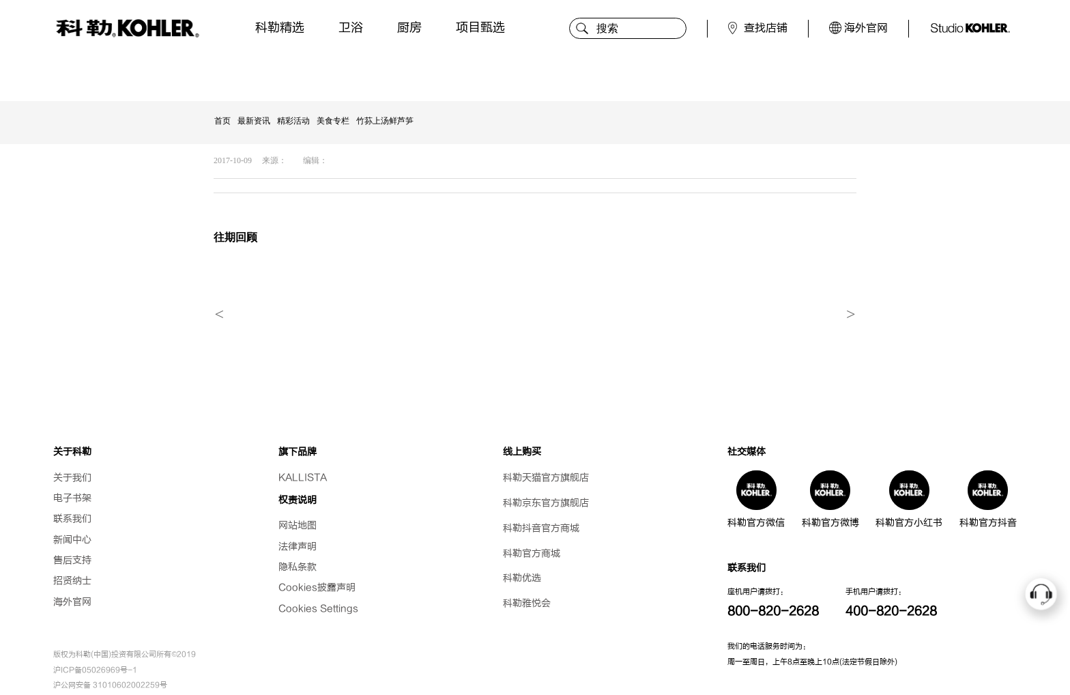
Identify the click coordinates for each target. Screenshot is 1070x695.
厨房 (409, 27)
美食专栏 (333, 121)
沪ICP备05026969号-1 (95, 670)
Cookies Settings (318, 608)
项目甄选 (480, 27)
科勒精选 (279, 27)
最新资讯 (253, 121)
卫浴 (350, 27)
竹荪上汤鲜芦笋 (385, 121)
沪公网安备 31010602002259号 (110, 685)
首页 (222, 121)
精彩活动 (293, 121)
